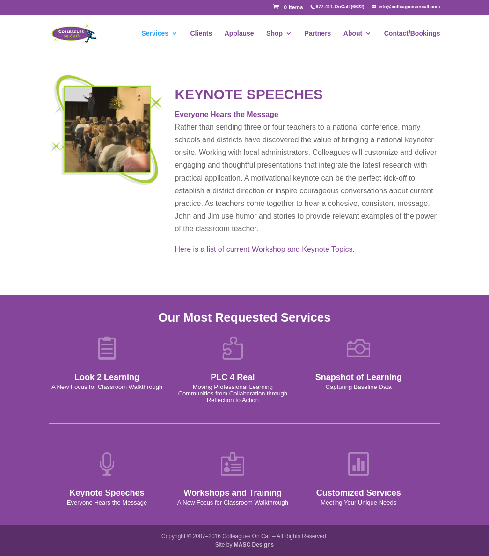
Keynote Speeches (106, 492)
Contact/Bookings (412, 33)
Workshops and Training (233, 492)
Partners (318, 33)
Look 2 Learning (106, 377)
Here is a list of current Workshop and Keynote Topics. (264, 249)
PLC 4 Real (233, 377)
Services (154, 33)
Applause (239, 33)
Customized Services (358, 492)
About (352, 33)
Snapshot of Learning (358, 377)
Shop (274, 33)
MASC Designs (254, 544)
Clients (201, 33)
